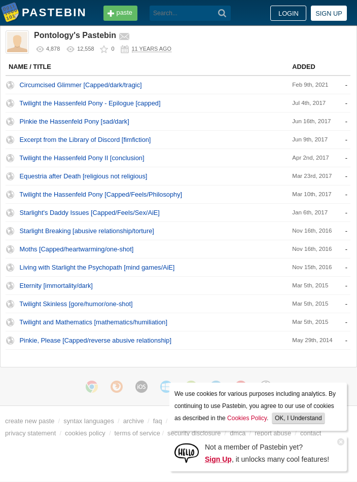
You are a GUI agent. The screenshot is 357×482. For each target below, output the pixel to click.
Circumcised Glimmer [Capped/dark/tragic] (81, 85)
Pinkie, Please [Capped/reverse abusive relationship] (95, 340)
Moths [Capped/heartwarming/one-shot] (77, 249)
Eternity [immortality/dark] (56, 285)
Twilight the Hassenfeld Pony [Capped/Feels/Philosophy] (100, 194)
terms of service (137, 433)
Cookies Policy (247, 418)
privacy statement (30, 433)
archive (133, 421)
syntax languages (88, 421)
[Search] (222, 13)
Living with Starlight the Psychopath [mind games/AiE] (97, 267)
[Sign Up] (186, 452)
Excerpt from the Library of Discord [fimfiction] (85, 139)
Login (288, 13)
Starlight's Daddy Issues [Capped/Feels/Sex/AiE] (90, 212)
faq (157, 421)
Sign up (328, 13)
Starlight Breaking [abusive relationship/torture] (87, 231)
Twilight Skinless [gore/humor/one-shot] (75, 304)
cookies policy (85, 433)
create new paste (29, 421)
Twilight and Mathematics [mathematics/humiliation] (93, 322)
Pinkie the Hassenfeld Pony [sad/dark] (74, 121)
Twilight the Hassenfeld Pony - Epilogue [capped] (89, 103)
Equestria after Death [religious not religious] (84, 176)
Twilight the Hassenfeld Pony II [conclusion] (81, 158)
